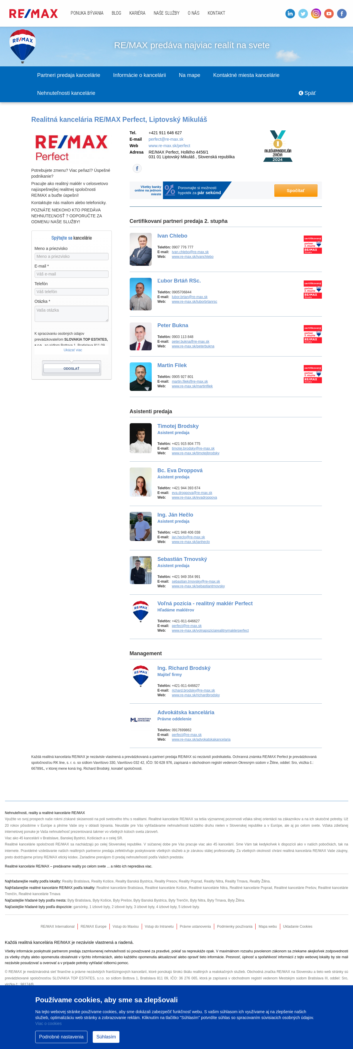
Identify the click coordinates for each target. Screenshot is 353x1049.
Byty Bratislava (79, 900)
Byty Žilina (236, 900)
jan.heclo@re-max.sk (188, 537)
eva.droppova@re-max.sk (192, 493)
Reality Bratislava (75, 881)
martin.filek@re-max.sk (190, 381)
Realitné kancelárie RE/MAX (170, 819)
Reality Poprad (190, 881)
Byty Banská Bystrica (150, 900)
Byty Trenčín (178, 900)
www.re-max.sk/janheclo (191, 542)
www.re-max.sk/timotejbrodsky (195, 453)
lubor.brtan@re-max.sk (190, 297)
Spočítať (296, 190)
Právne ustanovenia (195, 926)
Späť (307, 93)
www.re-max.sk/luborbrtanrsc (194, 302)
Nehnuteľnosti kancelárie (66, 93)
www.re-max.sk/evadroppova (194, 497)
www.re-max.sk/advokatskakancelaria (201, 739)
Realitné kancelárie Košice (166, 888)
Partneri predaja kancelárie (68, 75)
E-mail (42, 266)
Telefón (41, 283)
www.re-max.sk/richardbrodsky (196, 695)
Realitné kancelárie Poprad (250, 888)
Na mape (189, 75)
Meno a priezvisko (51, 248)
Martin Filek (172, 365)
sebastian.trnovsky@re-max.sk (196, 581)
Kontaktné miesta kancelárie (246, 75)
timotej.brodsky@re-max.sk (193, 448)
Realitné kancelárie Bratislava (120, 888)
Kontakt (216, 13)
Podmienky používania (235, 926)
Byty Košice (102, 900)
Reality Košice (102, 881)
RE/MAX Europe (94, 926)
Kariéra (137, 13)
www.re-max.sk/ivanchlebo (193, 257)
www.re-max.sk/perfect (169, 145)
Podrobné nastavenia (61, 1036)
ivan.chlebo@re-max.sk (190, 252)
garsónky (80, 907)
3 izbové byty (144, 907)
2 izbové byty (122, 907)
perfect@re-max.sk (166, 139)
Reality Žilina (259, 881)
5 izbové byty (188, 907)
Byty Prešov (122, 900)
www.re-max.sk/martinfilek (192, 386)
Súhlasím (106, 1036)
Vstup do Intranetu (159, 926)
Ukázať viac (73, 350)
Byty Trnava (216, 900)
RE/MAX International (57, 926)
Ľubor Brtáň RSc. (179, 281)
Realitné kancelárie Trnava (39, 894)
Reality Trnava (236, 881)
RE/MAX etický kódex (60, 857)
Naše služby (167, 13)
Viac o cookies (48, 1023)
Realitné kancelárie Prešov (295, 888)
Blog (116, 13)
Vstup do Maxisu (126, 926)
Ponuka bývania (87, 13)
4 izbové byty (166, 907)
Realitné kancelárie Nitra (208, 888)
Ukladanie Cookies (298, 926)
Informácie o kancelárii (139, 75)
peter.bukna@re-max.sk (191, 341)
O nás (194, 13)
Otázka (42, 301)
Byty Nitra (197, 900)
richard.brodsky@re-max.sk (193, 690)
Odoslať (72, 368)
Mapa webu (268, 926)
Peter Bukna (173, 325)
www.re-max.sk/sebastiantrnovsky (198, 586)
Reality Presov (165, 881)
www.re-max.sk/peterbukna (193, 346)
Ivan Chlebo (173, 236)
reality (76, 866)
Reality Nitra (213, 881)
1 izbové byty (99, 907)
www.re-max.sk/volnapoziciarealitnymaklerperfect (210, 630)
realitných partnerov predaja (92, 851)
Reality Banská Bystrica (134, 881)
